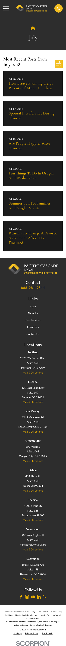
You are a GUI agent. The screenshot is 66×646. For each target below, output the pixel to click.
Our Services (33, 320)
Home (33, 306)
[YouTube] (33, 597)
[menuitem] (17, 634)
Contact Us (32, 334)
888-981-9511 (33, 288)
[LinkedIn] (39, 597)
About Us (33, 313)
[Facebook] (21, 597)
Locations (33, 327)
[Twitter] (45, 597)
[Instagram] (27, 597)
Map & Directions (33, 372)
